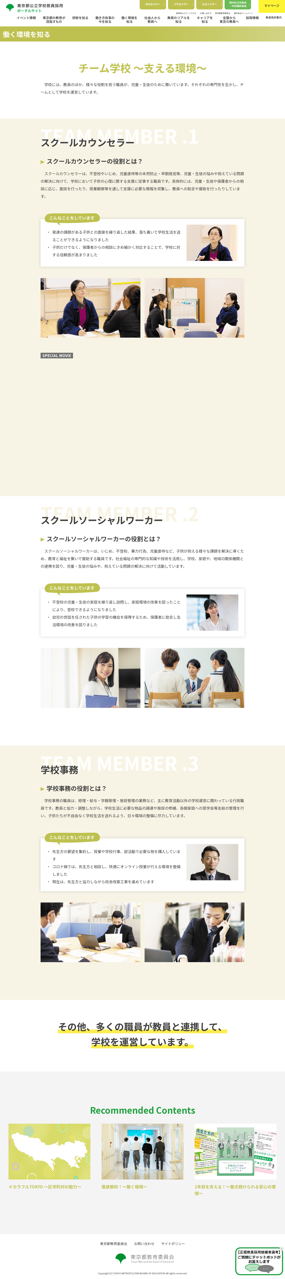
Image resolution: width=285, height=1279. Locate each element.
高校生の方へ (155, 4)
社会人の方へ (211, 4)
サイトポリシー (173, 1243)
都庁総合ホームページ (243, 13)
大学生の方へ (183, 4)
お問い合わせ (205, 13)
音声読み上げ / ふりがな (186, 13)
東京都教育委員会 (222, 13)
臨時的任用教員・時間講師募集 (239, 4)
